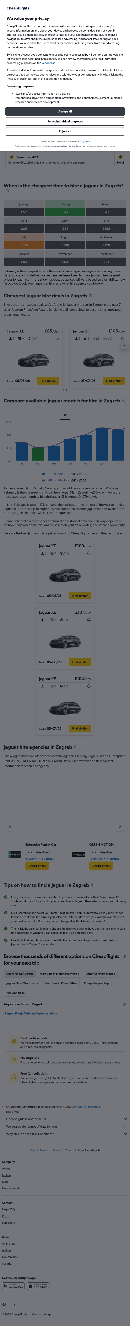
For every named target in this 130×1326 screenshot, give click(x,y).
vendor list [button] (48, 63)
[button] (65, 111)
